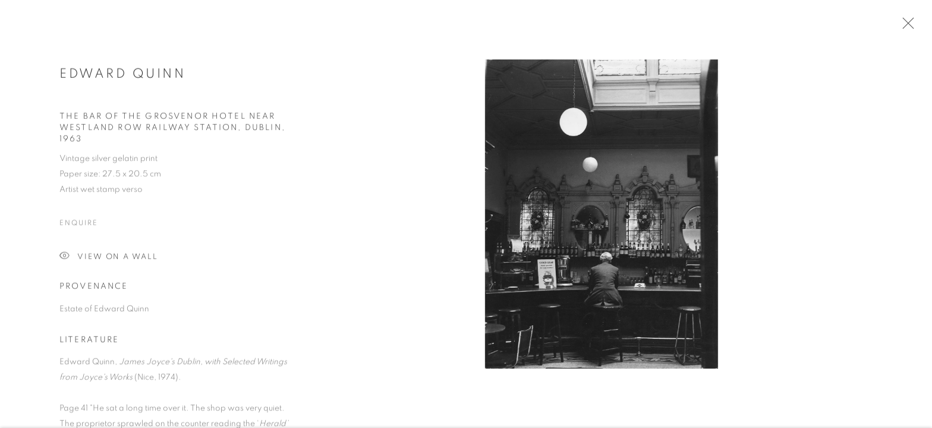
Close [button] (905, 27)
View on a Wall (108, 259)
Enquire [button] (78, 225)
